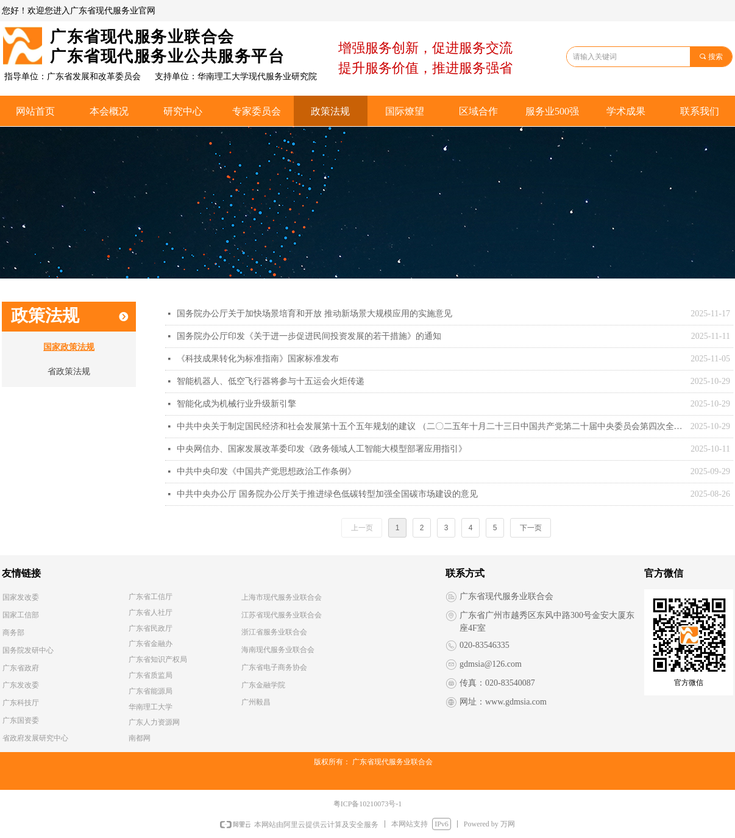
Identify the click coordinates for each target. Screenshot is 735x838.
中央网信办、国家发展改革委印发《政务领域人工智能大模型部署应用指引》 (322, 448)
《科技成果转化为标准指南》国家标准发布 (258, 358)
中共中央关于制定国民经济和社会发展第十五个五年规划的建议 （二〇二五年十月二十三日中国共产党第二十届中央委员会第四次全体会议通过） (430, 426)
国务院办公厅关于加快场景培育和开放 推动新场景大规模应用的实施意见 (314, 313)
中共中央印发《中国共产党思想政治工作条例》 (266, 471)
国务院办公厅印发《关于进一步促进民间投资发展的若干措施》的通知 (309, 336)
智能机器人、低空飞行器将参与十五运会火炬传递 (270, 381)
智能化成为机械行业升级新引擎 (236, 403)
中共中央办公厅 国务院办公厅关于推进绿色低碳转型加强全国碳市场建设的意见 (327, 494)
